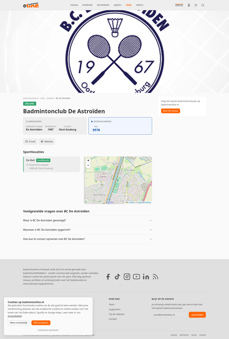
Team (112, 304)
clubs (129, 4)
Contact (113, 318)
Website (47, 141)
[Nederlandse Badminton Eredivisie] (179, 5)
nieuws (74, 4)
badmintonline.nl (30, 98)
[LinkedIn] (146, 276)
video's (139, 4)
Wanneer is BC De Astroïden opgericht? (47, 229)
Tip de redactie (116, 314)
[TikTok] (117, 276)
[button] (118, 180)
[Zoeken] (203, 5)
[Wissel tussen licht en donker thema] (196, 5)
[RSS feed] (155, 276)
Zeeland (50, 98)
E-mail (30, 141)
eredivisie (87, 4)
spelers (117, 4)
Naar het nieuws (170, 110)
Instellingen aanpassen (48, 330)
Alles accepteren (40, 322)
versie (194, 335)
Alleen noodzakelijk (18, 322)
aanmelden (197, 314)
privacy (174, 335)
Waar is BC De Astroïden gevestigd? (44, 220)
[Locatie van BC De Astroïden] (118, 180)
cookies (202, 335)
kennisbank (103, 4)
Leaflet (130, 202)
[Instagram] (126, 276)
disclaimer (184, 335)
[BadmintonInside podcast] (189, 5)
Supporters (114, 309)
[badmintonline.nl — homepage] (31, 5)
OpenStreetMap (144, 202)
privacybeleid (15, 316)
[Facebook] (107, 276)
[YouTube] (136, 276)
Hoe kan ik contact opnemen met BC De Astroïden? (54, 239)
